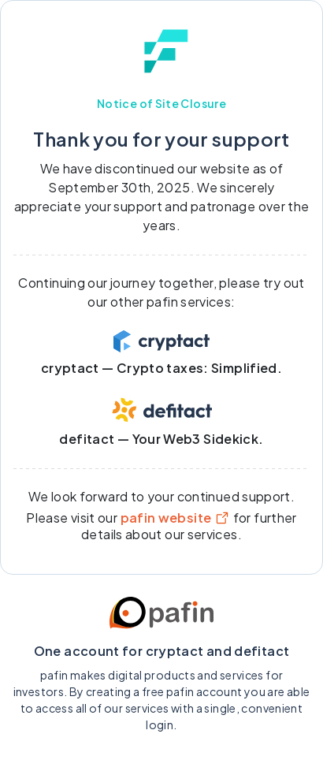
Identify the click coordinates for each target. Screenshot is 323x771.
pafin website (176, 517)
